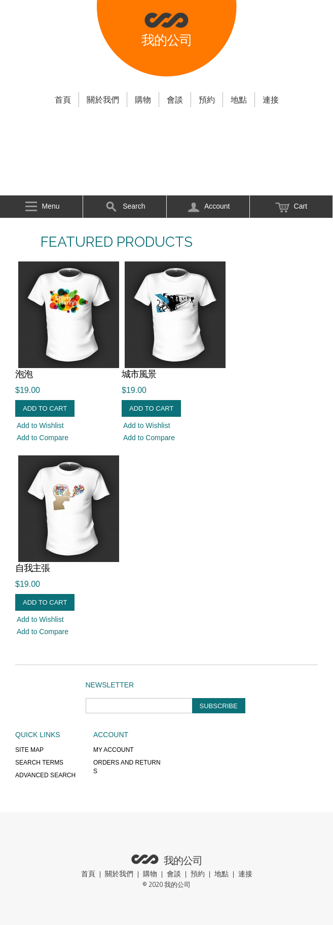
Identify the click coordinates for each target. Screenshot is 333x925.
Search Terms (39, 762)
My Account (113, 749)
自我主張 (32, 568)
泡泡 (23, 374)
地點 (239, 99)
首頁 (63, 99)
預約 (207, 99)
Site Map (29, 749)
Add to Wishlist (40, 425)
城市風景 (139, 374)
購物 (143, 99)
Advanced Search (45, 775)
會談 (175, 99)
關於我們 (103, 99)
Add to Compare (42, 438)
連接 (271, 99)
